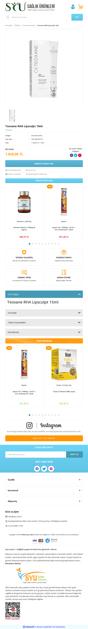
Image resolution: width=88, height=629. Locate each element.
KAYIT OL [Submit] (74, 454)
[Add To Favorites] (13, 170)
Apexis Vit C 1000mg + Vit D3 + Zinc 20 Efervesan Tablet (63, 228)
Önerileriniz (13, 332)
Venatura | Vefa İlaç (24, 221)
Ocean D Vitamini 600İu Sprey (64, 392)
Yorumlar (12, 312)
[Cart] (80, 6)
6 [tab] (46, 244)
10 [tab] (58, 244)
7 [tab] (49, 244)
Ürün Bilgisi (13, 294)
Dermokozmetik (36, 136)
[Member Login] (73, 6)
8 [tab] (52, 244)
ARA (77, 17)
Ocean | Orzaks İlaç (63, 385)
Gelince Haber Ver (44, 163)
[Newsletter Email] (44, 454)
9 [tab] (55, 244)
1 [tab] (29, 244)
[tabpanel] (24, 211)
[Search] (44, 17)
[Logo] (30, 6)
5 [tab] (42, 244)
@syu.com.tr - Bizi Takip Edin (44, 438)
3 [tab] (36, 244)
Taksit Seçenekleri (17, 322)
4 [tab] (39, 244)
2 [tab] (33, 244)
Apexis (63, 221)
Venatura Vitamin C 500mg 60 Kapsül (24, 228)
